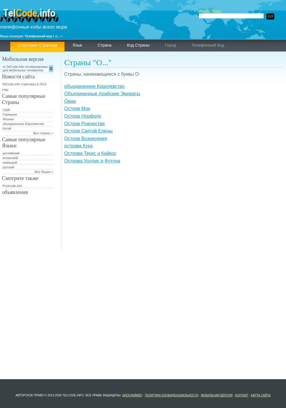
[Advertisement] (173, 210)
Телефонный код (38, 36)
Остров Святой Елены (88, 130)
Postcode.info (12, 186)
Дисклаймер (132, 395)
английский (11, 153)
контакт (241, 395)
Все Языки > (44, 172)
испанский (10, 158)
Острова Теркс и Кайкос (90, 153)
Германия (10, 114)
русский (8, 167)
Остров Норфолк (82, 116)
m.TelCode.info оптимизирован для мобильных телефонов (28, 68)
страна (104, 45)
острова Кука (78, 145)
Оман (70, 101)
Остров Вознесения (85, 138)
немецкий (10, 162)
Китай (7, 128)
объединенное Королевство (94, 86)
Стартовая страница (37, 45)
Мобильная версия (216, 395)
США (6, 110)
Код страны (138, 45)
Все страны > (43, 133)
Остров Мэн (77, 108)
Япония (8, 119)
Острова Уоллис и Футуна (92, 160)
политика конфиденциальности (171, 395)
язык (77, 45)
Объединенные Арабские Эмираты (102, 93)
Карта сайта (261, 395)
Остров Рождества (84, 123)
